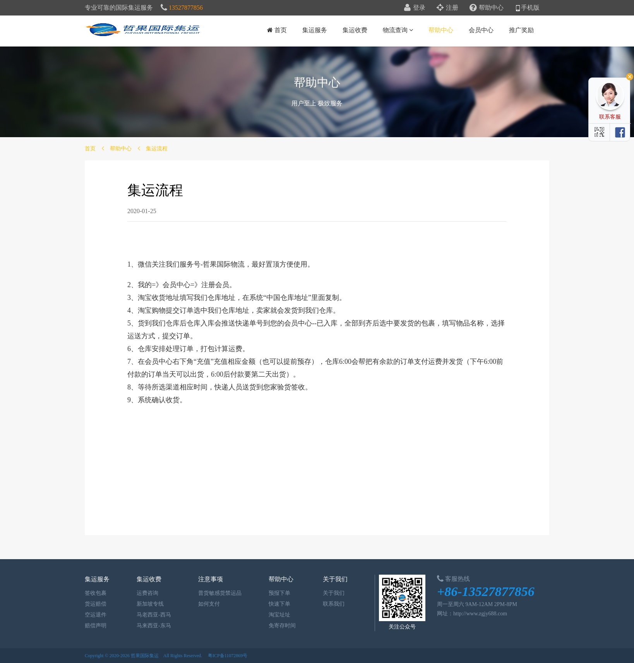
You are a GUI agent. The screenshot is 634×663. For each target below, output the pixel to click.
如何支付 (207, 604)
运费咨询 (145, 593)
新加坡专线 (148, 604)
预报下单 (277, 593)
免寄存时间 (280, 626)
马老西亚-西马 (152, 615)
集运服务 (314, 30)
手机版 (527, 7)
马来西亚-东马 (152, 626)
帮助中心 (487, 7)
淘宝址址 (277, 615)
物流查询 (398, 30)
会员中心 (481, 30)
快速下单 (277, 604)
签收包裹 (94, 593)
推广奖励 (521, 30)
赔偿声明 (94, 626)
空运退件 (94, 615)
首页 (277, 30)
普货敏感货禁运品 (218, 593)
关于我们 (332, 593)
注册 (447, 7)
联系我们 (332, 604)
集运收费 (355, 30)
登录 (414, 7)
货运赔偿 (94, 604)
